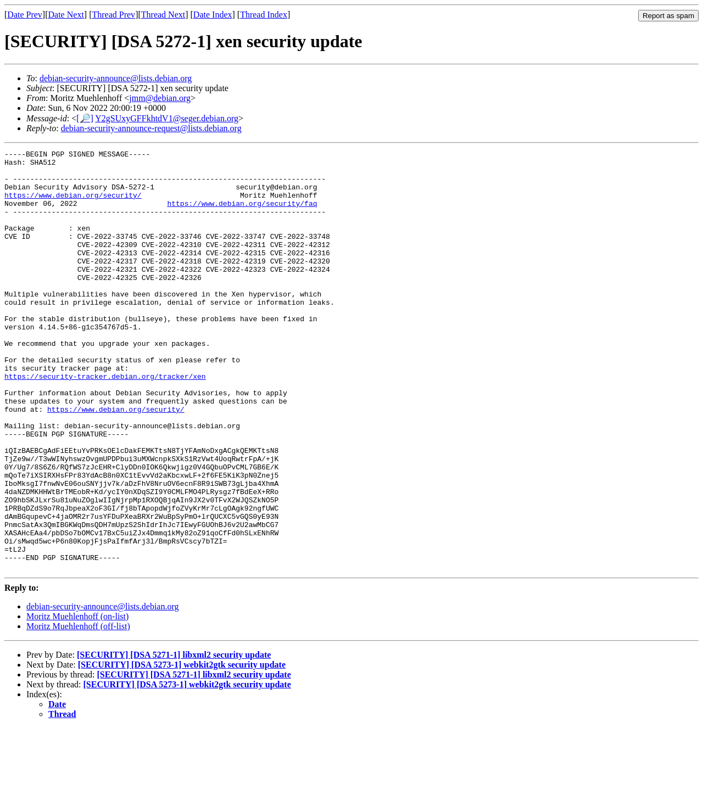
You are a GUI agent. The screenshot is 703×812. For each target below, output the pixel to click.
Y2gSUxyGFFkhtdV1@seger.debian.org (166, 118)
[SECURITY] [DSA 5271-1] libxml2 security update (174, 738)
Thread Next (163, 14)
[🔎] (84, 118)
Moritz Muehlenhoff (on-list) (77, 700)
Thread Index (263, 14)
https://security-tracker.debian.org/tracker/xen (105, 422)
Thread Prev (113, 14)
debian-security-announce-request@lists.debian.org (151, 128)
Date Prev (24, 14)
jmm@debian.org (160, 98)
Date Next (66, 14)
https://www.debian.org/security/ (73, 205)
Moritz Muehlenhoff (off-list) (78, 710)
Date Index (212, 14)
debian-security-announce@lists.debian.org (116, 78)
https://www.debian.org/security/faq (242, 215)
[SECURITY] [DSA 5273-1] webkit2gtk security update (182, 748)
